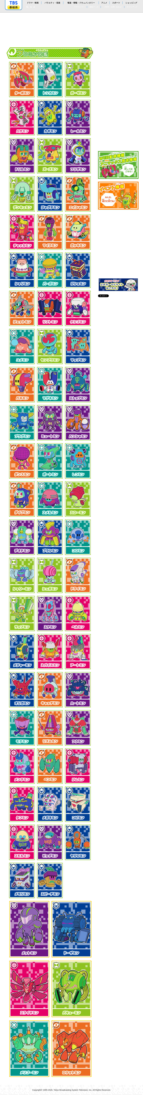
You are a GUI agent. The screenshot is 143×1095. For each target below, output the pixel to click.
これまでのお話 (118, 89)
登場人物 (118, 103)
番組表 (14, 7)
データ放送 (118, 129)
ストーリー (118, 63)
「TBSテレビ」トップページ (13, 3)
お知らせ (118, 50)
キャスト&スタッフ (118, 142)
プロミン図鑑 (118, 116)
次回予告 (118, 76)
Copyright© (37, 1090)
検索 (33, 7)
